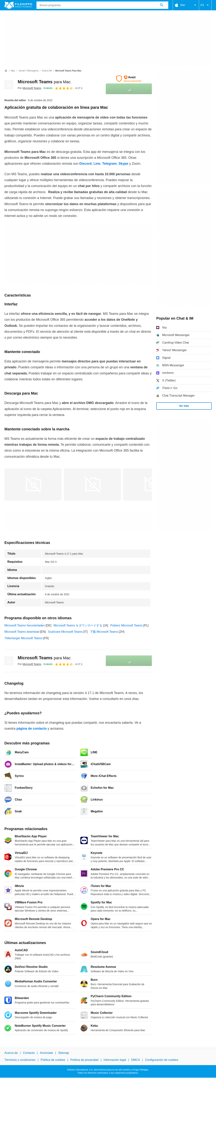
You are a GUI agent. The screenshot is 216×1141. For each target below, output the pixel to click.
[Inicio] (5, 70)
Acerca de (11, 1052)
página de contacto (31, 728)
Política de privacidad (84, 1059)
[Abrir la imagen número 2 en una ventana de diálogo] (151, 484)
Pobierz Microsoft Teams (126, 625)
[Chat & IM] (47, 70)
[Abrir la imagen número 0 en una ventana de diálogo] (33, 484)
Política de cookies (53, 1059)
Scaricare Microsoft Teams (65, 631)
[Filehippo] (18, 5)
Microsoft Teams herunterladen (24, 625)
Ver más (184, 405)
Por (29, 88)
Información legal (115, 1059)
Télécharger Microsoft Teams (23, 638)
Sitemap (63, 1052)
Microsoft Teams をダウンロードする (78, 625)
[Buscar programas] (161, 5)
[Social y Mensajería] (28, 70)
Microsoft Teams (44, 81)
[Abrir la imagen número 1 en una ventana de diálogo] (92, 484)
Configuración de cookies (161, 1059)
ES (205, 5)
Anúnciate (46, 1052)
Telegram (109, 163)
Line (96, 163)
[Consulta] (102, 5)
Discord (85, 163)
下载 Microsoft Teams (104, 631)
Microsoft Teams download (21, 631)
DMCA (135, 1059)
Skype (123, 163)
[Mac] (13, 70)
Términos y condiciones (19, 1059)
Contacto (29, 1052)
